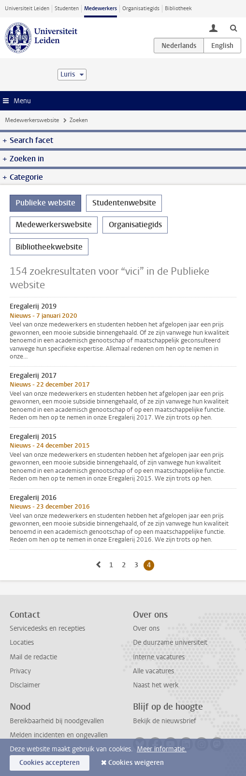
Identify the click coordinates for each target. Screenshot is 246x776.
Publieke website (45, 203)
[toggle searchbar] (233, 27)
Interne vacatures (159, 657)
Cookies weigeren (136, 762)
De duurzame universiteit (170, 642)
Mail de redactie (33, 657)
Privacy (20, 671)
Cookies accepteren (49, 762)
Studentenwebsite (124, 203)
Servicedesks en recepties (47, 628)
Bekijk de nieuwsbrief (164, 721)
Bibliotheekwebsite (49, 247)
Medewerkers (100, 8)
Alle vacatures (153, 671)
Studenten (67, 8)
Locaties (22, 642)
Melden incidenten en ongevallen (59, 735)
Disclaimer (25, 685)
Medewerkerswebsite (32, 120)
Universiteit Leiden (27, 8)
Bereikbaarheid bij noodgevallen (57, 721)
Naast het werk (155, 685)
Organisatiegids (140, 8)
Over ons (146, 628)
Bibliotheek (178, 8)
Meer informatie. (162, 749)
